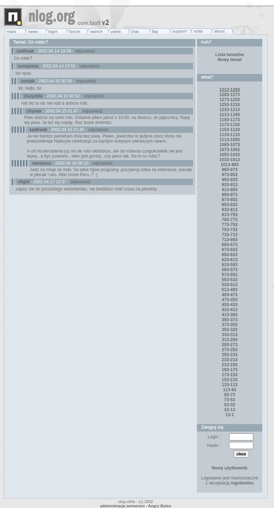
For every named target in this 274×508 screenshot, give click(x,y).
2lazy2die (33, 96)
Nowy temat (230, 59)
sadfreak (25, 51)
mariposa (41, 163)
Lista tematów (229, 54)
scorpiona (28, 66)
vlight (23, 181)
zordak (28, 81)
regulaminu (242, 482)
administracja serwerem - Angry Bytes (135, 506)
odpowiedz (85, 51)
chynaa (33, 111)
